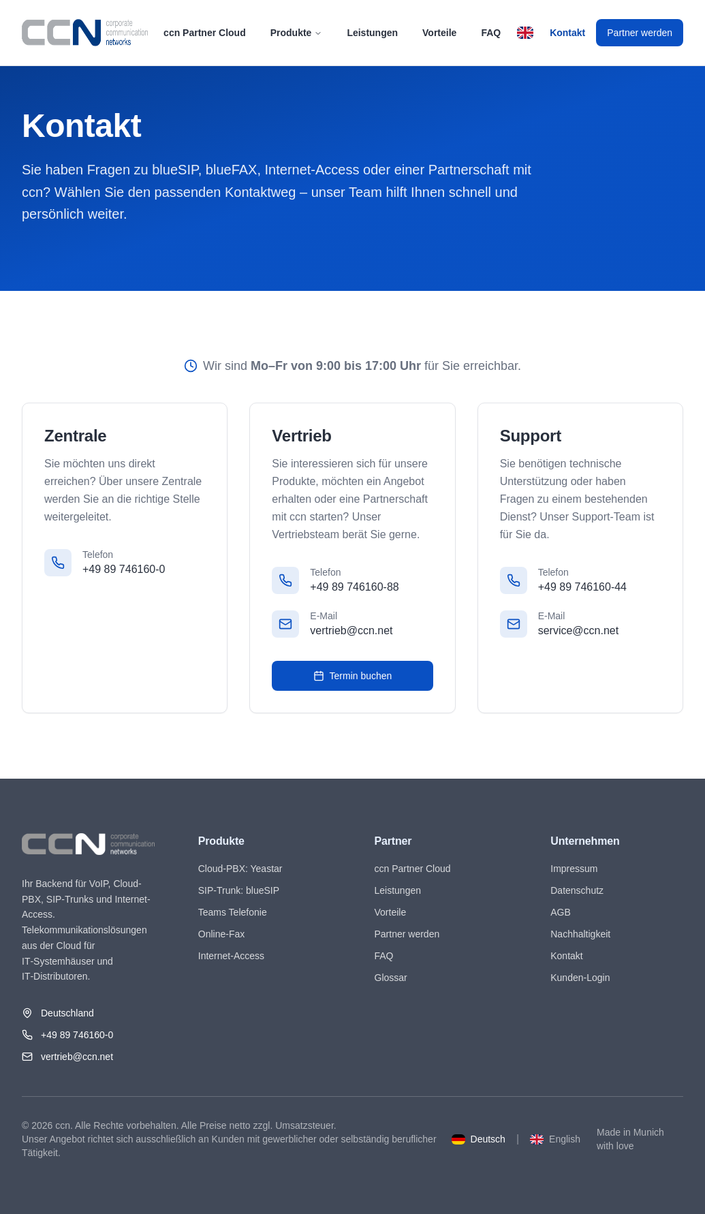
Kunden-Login (580, 977)
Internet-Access (231, 955)
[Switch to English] (525, 32)
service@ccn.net (578, 630)
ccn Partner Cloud (204, 32)
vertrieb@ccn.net (351, 630)
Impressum (573, 868)
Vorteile (439, 32)
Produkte (296, 32)
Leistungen (372, 32)
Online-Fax (221, 934)
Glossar (391, 977)
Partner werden (639, 32)
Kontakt (567, 32)
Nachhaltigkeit (580, 934)
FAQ (491, 32)
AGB (560, 912)
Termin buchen (352, 675)
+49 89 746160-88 (354, 587)
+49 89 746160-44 (582, 587)
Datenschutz (577, 890)
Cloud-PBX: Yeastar (240, 868)
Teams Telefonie (232, 912)
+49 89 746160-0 (123, 569)
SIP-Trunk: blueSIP (238, 890)
